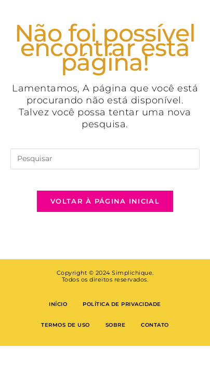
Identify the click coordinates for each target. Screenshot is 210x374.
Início (58, 304)
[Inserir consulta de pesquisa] (105, 159)
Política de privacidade (122, 304)
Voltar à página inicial (105, 201)
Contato (155, 325)
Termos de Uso (65, 325)
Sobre (116, 325)
